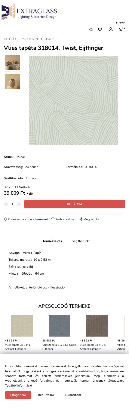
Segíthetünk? (81, 241)
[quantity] (12, 204)
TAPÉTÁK (10, 39)
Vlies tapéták (30, 39)
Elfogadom (18, 395)
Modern (49, 39)
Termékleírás (52, 241)
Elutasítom (73, 395)
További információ (18, 385)
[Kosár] (122, 29)
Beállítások (46, 395)
